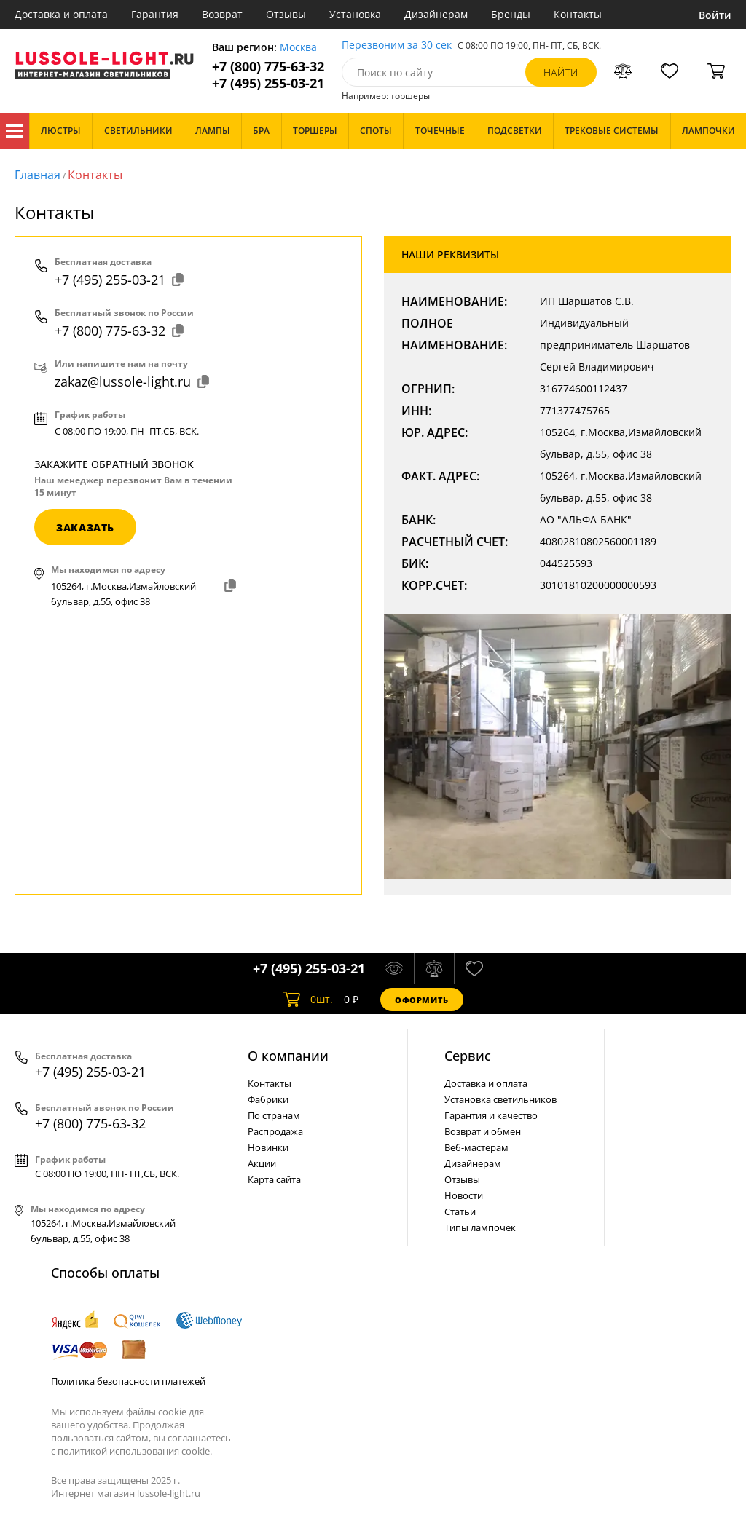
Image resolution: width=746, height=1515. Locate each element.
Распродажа (275, 1131)
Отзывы (286, 14)
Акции (262, 1163)
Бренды (510, 14)
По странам (274, 1115)
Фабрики (268, 1099)
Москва (298, 47)
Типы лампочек (480, 1227)
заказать (85, 527)
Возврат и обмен (482, 1131)
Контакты (578, 14)
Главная (37, 175)
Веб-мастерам (476, 1147)
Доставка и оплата (61, 14)
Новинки (268, 1147)
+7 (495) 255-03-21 (268, 83)
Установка (355, 14)
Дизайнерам (436, 14)
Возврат (222, 14)
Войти (715, 15)
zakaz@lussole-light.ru (132, 381)
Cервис (467, 1055)
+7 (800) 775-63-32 (268, 66)
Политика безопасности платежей (128, 1381)
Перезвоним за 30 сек (397, 45)
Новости (463, 1195)
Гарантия (154, 14)
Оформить (422, 999)
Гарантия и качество (491, 1115)
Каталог (14, 131)
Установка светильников (500, 1099)
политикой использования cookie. (135, 1450)
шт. (308, 999)
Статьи (460, 1211)
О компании (288, 1055)
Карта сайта (274, 1179)
